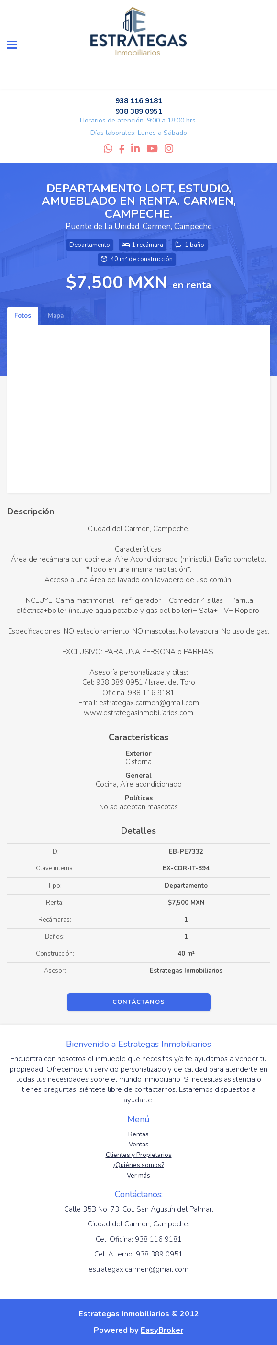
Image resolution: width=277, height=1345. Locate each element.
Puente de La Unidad (102, 226)
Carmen (157, 226)
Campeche (193, 226)
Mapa (56, 315)
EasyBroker (162, 1329)
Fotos (22, 315)
